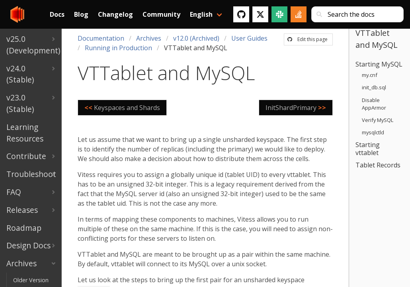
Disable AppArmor (374, 103)
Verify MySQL (377, 120)
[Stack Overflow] (299, 14)
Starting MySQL (378, 64)
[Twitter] (260, 14)
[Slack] (279, 14)
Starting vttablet (367, 148)
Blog (81, 14)
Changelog (115, 14)
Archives (148, 38)
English (201, 14)
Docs (57, 14)
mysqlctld (373, 132)
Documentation (101, 38)
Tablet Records (377, 165)
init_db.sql (374, 87)
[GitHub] (241, 14)
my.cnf (369, 75)
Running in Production (118, 47)
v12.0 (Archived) (196, 38)
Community (161, 14)
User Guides (249, 38)
